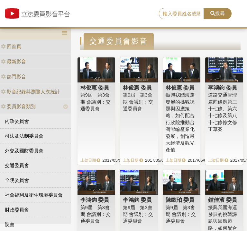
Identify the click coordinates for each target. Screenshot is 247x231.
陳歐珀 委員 (180, 200)
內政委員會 (17, 121)
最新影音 (13, 61)
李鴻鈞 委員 (222, 87)
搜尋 (217, 13)
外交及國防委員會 (24, 150)
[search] (181, 14)
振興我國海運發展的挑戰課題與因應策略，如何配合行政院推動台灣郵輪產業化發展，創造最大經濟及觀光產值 (180, 122)
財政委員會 (17, 209)
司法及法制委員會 (24, 136)
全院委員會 (17, 180)
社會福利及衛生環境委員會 (34, 195)
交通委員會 (17, 165)
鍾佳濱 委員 (222, 200)
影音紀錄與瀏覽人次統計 (30, 91)
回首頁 (11, 46)
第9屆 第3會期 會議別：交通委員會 (95, 101)
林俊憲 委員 (94, 87)
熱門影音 (13, 76)
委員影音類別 (18, 106)
